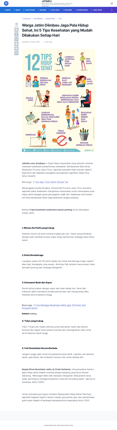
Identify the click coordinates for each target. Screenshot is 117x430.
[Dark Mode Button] (111, 3)
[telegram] (16, 44)
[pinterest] (16, 48)
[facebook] (16, 30)
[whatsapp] (16, 39)
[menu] (6, 3)
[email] (16, 53)
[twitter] (16, 34)
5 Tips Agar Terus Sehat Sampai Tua (50, 182)
